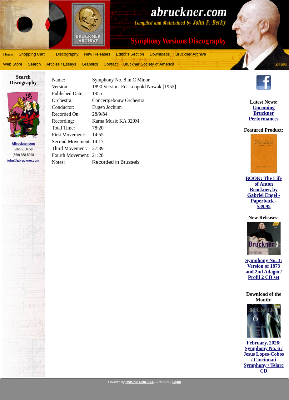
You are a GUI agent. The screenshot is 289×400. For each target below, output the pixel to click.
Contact (111, 64)
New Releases (97, 54)
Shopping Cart (32, 54)
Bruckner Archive (190, 54)
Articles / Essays (61, 64)
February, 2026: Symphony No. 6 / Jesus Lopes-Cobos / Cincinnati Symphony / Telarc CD (263, 356)
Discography (67, 54)
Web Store (12, 64)
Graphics (90, 64)
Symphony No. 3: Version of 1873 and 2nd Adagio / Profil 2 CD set (263, 269)
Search (34, 64)
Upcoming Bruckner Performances (263, 113)
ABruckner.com (23, 143)
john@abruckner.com (23, 160)
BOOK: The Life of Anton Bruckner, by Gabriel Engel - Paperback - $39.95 (264, 192)
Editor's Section (130, 54)
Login (176, 382)
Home (8, 54)
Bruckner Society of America (148, 64)
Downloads (160, 54)
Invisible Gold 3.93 (140, 382)
